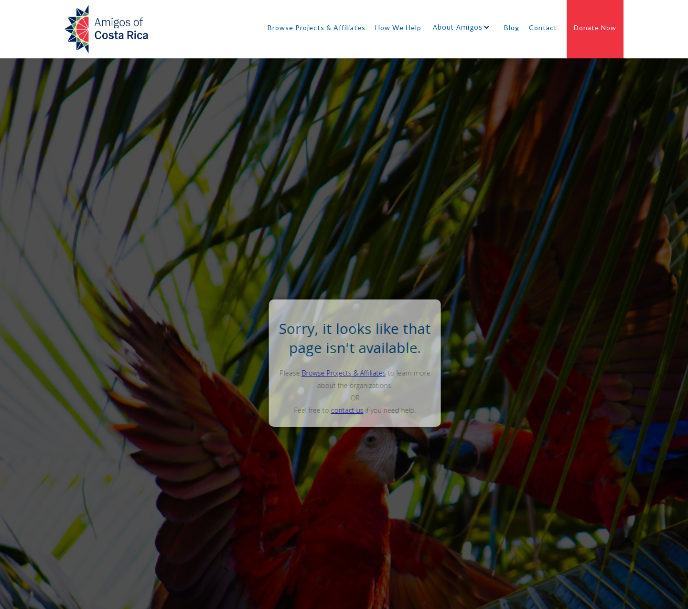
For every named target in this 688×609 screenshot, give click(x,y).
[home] (106, 32)
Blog (511, 28)
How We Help (398, 28)
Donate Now (595, 28)
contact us (358, 410)
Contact (543, 28)
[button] (462, 29)
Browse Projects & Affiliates (317, 28)
